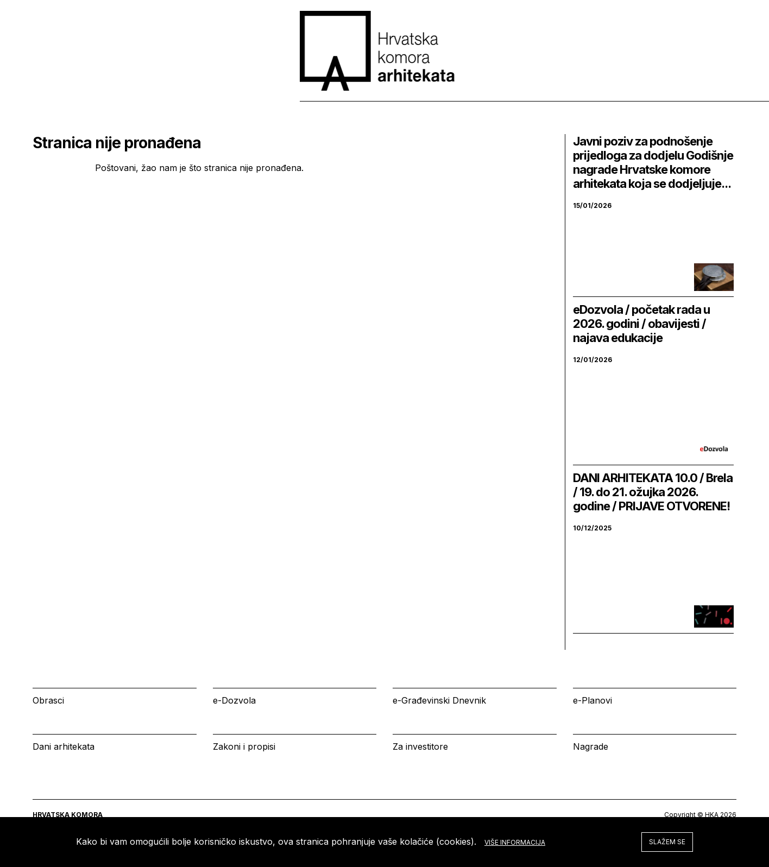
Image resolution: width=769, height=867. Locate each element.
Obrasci (48, 700)
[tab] (715, 102)
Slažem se (667, 842)
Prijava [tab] (664, 102)
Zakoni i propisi (244, 746)
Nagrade (590, 746)
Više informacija (514, 842)
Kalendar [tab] (594, 102)
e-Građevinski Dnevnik (439, 700)
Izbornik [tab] (523, 102)
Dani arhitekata (63, 746)
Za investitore (420, 746)
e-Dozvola (234, 700)
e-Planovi (592, 700)
